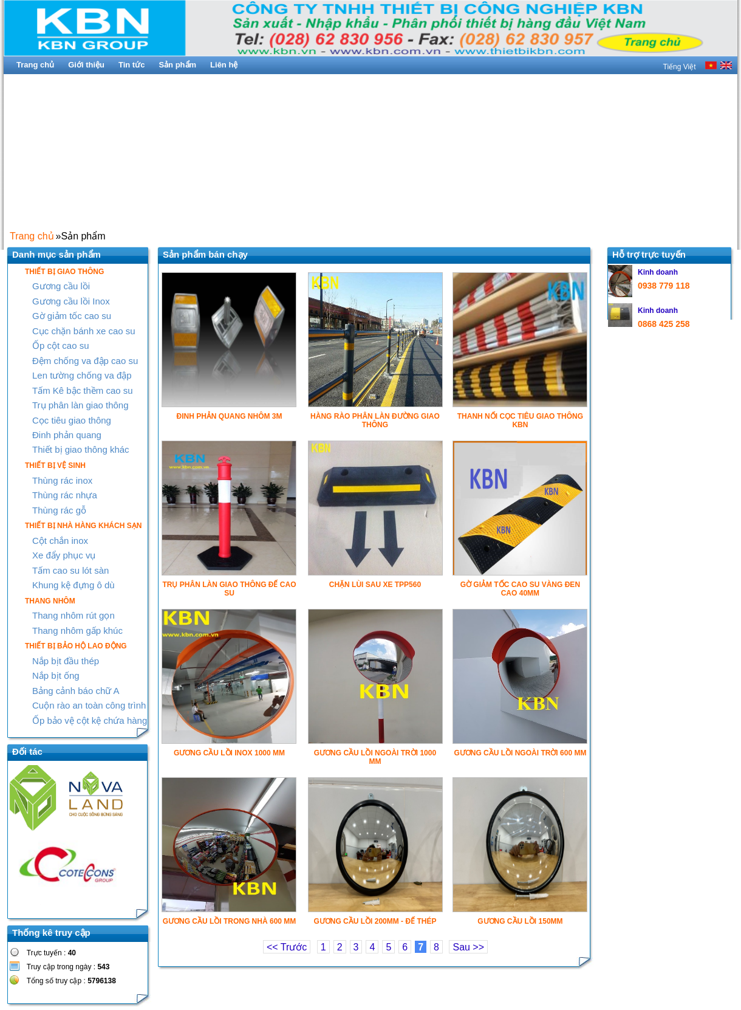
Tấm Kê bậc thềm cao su (82, 390)
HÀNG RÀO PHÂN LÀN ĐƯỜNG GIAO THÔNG (375, 420)
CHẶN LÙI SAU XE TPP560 (375, 584)
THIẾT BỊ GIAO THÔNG (64, 271)
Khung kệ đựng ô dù (73, 585)
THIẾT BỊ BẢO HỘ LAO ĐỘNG (76, 646)
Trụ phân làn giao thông (80, 405)
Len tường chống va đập (82, 375)
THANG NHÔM (50, 601)
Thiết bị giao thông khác (80, 449)
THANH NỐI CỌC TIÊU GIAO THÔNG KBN (520, 420)
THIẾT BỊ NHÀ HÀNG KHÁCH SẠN (83, 525)
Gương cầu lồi (61, 286)
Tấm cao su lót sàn (70, 570)
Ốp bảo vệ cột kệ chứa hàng (89, 720)
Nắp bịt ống (56, 675)
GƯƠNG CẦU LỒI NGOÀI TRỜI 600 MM (520, 753)
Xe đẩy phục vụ (63, 555)
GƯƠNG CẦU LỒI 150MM (519, 921)
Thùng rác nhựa (64, 495)
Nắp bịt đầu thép (65, 661)
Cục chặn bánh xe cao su (83, 331)
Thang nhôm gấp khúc (77, 630)
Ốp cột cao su (60, 345)
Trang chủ (32, 236)
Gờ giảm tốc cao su (71, 316)
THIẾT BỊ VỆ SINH (55, 465)
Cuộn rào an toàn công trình (89, 705)
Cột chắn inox (60, 540)
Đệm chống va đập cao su (85, 361)
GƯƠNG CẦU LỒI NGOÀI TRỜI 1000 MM (375, 757)
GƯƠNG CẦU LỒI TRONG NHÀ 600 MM (229, 921)
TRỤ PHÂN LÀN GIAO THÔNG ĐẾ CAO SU (229, 588)
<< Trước (287, 947)
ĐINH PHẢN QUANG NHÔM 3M (229, 416)
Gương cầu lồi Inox (71, 301)
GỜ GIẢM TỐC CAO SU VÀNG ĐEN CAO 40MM (520, 588)
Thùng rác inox (62, 480)
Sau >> (468, 947)
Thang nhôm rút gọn (73, 615)
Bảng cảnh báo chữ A (76, 690)
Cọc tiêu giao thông (71, 420)
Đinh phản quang (66, 435)
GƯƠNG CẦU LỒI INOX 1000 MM (229, 753)
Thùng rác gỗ (59, 510)
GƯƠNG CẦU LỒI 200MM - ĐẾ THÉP (374, 921)
